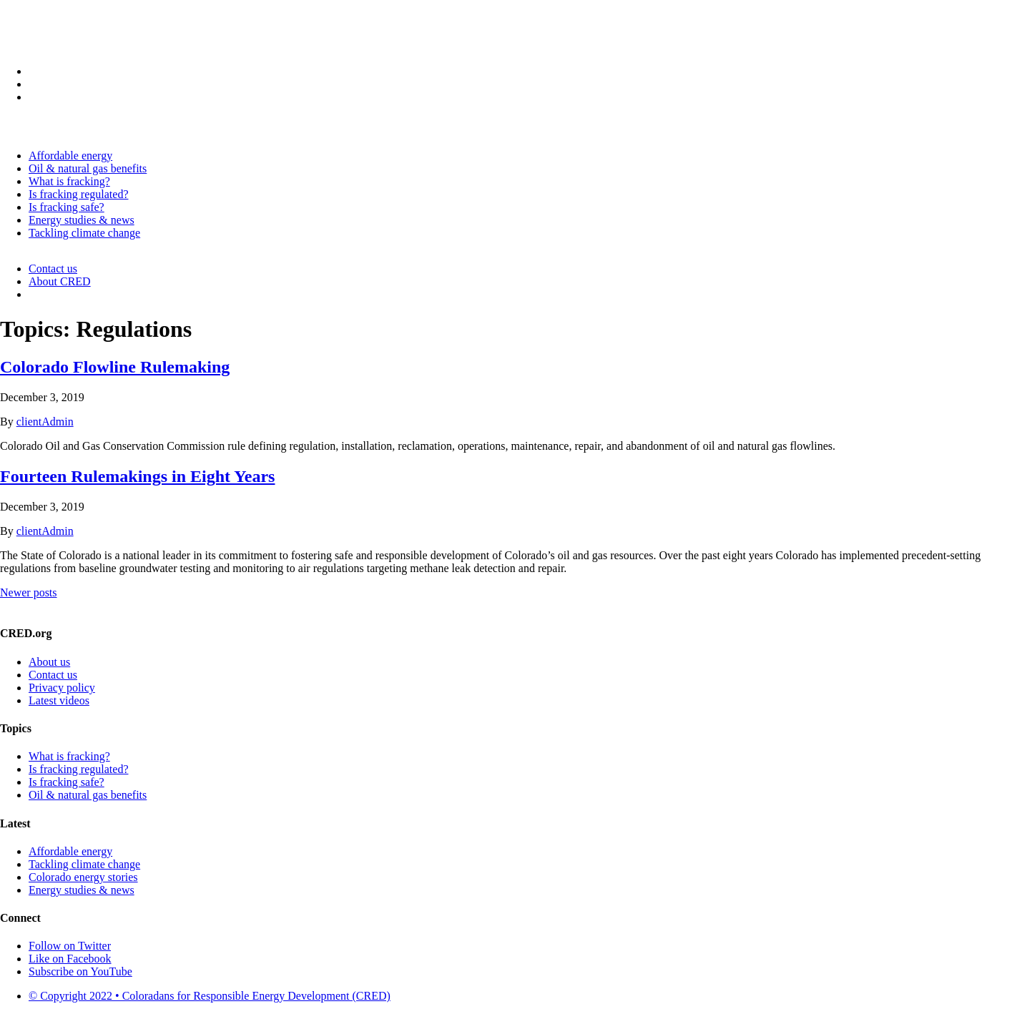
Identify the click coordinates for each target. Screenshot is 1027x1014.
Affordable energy (70, 155)
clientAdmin (45, 421)
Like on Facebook (70, 959)
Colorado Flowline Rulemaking (115, 367)
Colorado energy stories (83, 877)
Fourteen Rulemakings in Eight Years (137, 476)
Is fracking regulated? (78, 194)
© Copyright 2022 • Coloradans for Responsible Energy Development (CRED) (209, 996)
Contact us (53, 268)
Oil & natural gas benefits (88, 168)
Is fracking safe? (66, 207)
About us (49, 662)
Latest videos (59, 700)
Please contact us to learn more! (513, 605)
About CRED (60, 281)
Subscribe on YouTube (80, 971)
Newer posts (28, 592)
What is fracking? (69, 181)
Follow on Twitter (70, 946)
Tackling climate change (84, 233)
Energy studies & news (81, 220)
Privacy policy (62, 687)
